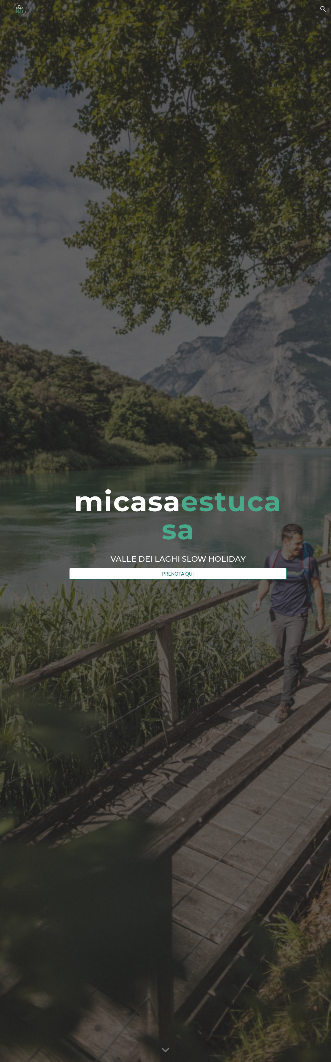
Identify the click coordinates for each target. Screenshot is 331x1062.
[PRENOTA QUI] (177, 573)
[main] (178, 525)
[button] (323, 9)
